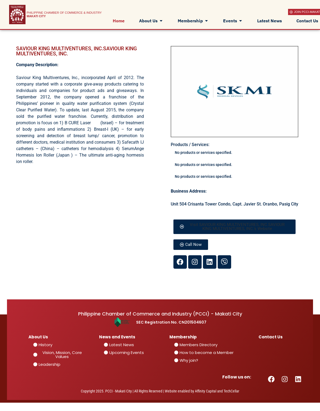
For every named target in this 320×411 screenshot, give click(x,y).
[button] (234, 226)
